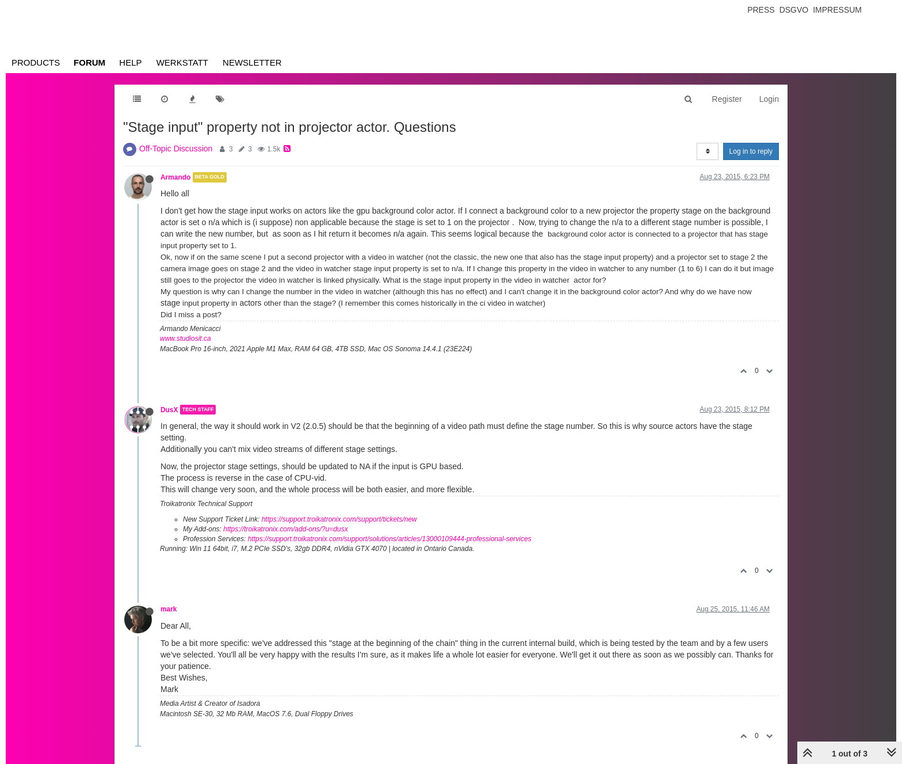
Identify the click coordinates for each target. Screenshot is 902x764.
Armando (175, 177)
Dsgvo (794, 9)
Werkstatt (182, 62)
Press (760, 9)
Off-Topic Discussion (175, 148)
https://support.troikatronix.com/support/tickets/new (339, 519)
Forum (89, 62)
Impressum (837, 9)
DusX (169, 409)
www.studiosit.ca (185, 339)
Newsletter (252, 62)
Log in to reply (751, 151)
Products (36, 62)
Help (130, 62)
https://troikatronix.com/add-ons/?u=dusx (285, 529)
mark (168, 609)
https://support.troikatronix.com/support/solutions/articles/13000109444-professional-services (390, 539)
